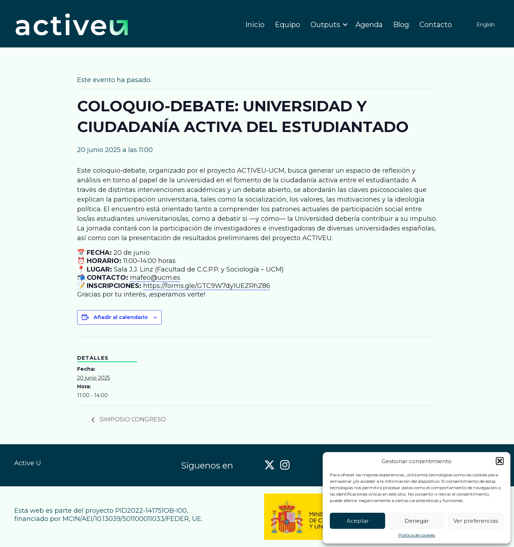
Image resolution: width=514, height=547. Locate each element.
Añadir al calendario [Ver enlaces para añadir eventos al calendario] (121, 317)
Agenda (369, 24)
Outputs (325, 24)
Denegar (416, 520)
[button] (499, 461)
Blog (401, 24)
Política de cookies (416, 535)
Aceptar (358, 520)
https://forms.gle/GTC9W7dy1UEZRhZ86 (206, 286)
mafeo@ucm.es (155, 278)
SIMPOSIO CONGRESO (132, 419)
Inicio (254, 24)
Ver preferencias (475, 520)
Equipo (287, 24)
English (486, 24)
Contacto (435, 24)
